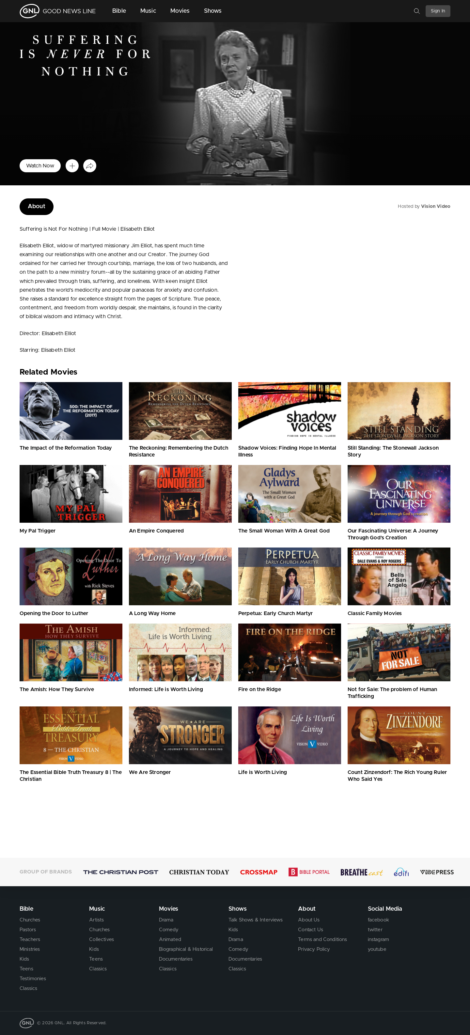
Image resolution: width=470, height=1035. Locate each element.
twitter (375, 929)
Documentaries (176, 959)
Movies (180, 11)
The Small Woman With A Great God (284, 530)
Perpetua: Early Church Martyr (275, 613)
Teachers (30, 939)
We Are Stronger (150, 772)
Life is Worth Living (262, 772)
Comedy (169, 929)
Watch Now (40, 165)
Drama (166, 920)
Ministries (30, 949)
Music (148, 11)
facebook (378, 920)
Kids (24, 959)
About (36, 206)
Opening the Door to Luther (54, 613)
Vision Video (435, 206)
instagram (378, 939)
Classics (28, 988)
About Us (309, 920)
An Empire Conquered (156, 530)
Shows (213, 11)
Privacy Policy (314, 949)
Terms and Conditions (322, 939)
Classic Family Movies (375, 613)
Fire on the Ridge (259, 689)
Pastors (28, 929)
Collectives (101, 939)
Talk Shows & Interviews (255, 920)
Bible (119, 11)
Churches (30, 920)
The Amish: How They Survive (57, 689)
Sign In (438, 11)
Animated (170, 939)
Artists (96, 920)
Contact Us (310, 929)
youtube (377, 949)
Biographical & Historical (186, 949)
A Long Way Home (152, 613)
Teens (26, 968)
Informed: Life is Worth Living (166, 689)
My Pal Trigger (37, 530)
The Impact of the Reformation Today (66, 448)
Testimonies (33, 978)
